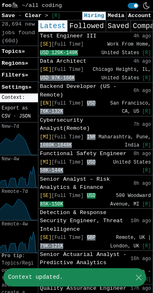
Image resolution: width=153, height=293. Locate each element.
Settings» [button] (16, 87)
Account (139, 16)
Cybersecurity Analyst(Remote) (65, 124)
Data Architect (63, 61)
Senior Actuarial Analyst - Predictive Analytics (83, 258)
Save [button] (10, 16)
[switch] (133, 6)
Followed (86, 26)
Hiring (94, 16)
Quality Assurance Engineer (83, 288)
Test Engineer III (68, 36)
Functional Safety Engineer (83, 154)
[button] (19, 98)
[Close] (138, 277)
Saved (118, 26)
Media (116, 16)
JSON (25, 116)
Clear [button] (35, 16)
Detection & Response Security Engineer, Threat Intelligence (81, 221)
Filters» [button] (15, 75)
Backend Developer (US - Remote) (78, 90)
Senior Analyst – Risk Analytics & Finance (75, 183)
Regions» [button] (15, 63)
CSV (6, 116)
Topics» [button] (13, 51)
